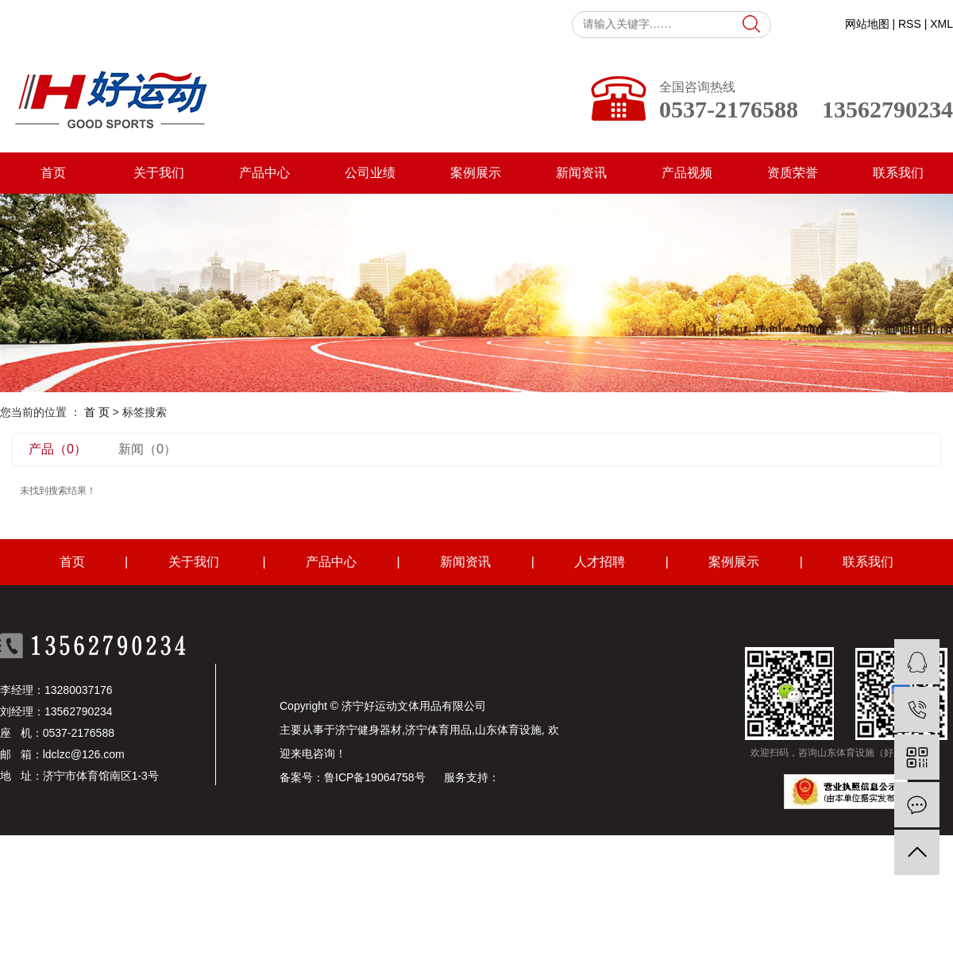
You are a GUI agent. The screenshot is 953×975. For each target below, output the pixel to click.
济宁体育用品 (438, 729)
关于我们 (158, 172)
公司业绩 (370, 172)
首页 (53, 172)
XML (941, 23)
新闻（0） (147, 449)
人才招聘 (599, 561)
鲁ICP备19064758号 (375, 777)
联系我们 (898, 172)
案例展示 (475, 172)
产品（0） (58, 449)
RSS (909, 23)
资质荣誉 (792, 172)
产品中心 (264, 172)
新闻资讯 (581, 172)
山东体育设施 (508, 729)
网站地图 (867, 23)
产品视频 (687, 172)
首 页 (97, 412)
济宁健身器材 (368, 729)
